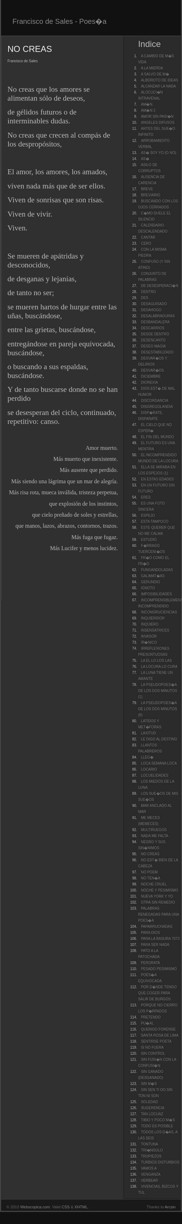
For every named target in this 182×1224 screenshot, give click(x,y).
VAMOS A (148, 1168)
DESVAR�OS (152, 370)
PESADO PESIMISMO (159, 969)
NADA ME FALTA (154, 836)
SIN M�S (148, 1084)
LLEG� (147, 757)
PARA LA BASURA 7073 (160, 939)
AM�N (146, 104)
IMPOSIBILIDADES (156, 594)
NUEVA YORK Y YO (157, 896)
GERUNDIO (150, 582)
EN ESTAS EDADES (157, 479)
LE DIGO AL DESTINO (159, 739)
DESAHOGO (151, 310)
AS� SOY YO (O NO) (158, 153)
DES (144, 298)
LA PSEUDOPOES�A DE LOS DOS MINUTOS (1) (157, 691)
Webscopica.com (35, 1207)
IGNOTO (148, 588)
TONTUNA (149, 1144)
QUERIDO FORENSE (158, 1029)
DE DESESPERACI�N (159, 286)
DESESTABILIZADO (157, 352)
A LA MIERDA (152, 68)
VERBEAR (149, 1180)
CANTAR (148, 237)
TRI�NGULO (152, 1150)
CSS (65, 1207)
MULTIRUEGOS (154, 830)
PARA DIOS (150, 933)
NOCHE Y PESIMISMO (159, 890)
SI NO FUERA (152, 1047)
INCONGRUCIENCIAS (159, 612)
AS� (145, 159)
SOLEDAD (149, 1102)
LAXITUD (148, 733)
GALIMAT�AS (153, 576)
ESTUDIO (148, 540)
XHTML (80, 1207)
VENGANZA (150, 1174)
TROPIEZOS (151, 1156)
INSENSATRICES (155, 630)
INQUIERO (149, 624)
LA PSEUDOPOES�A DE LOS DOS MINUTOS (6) (157, 709)
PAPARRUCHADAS (156, 926)
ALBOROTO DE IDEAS (159, 80)
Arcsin (170, 1207)
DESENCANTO (153, 340)
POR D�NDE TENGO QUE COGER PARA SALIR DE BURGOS (157, 993)
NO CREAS (150, 854)
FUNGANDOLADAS (157, 570)
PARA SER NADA (155, 945)
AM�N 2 (148, 110)
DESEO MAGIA (153, 346)
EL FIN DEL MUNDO (157, 437)
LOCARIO (149, 769)
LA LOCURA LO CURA (159, 667)
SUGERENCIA (152, 1108)
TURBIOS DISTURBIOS (160, 1162)
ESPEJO (148, 515)
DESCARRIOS (152, 328)
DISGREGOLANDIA (157, 407)
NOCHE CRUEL (154, 884)
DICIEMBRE (151, 376)
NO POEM (149, 872)
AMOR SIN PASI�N (157, 116)
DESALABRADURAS (158, 316)
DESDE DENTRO (155, 334)
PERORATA (150, 963)
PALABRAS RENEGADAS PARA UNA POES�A (158, 914)
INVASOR (148, 636)
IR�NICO (149, 642)
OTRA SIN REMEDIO (158, 902)
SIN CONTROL (153, 1053)
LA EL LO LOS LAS (156, 660)
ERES (145, 497)
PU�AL (147, 1023)
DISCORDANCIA (154, 401)
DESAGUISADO (154, 304)
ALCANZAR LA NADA (158, 86)
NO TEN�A (150, 878)
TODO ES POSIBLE (157, 1126)
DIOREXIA (149, 382)
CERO (146, 243)
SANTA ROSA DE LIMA (159, 1035)
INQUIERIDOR (153, 618)
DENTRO (148, 292)
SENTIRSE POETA (156, 1041)
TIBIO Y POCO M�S (158, 1120)
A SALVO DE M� (155, 74)
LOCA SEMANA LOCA (159, 763)
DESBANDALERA (155, 322)
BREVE (147, 189)
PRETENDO (151, 1017)
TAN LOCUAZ (152, 1114)
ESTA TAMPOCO (154, 521)
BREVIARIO (150, 195)
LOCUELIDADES (154, 775)
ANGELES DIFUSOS (157, 122)
